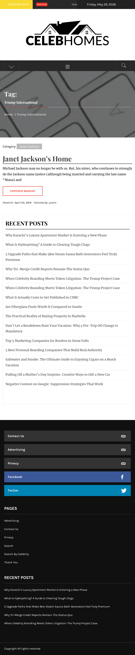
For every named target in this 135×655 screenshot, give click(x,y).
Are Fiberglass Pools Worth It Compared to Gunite (43, 307)
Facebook (15, 477)
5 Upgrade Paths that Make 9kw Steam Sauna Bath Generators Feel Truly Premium (57, 606)
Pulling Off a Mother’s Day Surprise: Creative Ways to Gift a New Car (57, 374)
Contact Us (16, 436)
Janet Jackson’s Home (37, 158)
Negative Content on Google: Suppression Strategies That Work (54, 384)
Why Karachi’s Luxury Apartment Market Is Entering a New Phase (56, 235)
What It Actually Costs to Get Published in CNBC (42, 297)
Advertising (16, 450)
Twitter (13, 490)
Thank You (11, 562)
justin (52, 202)
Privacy (13, 463)
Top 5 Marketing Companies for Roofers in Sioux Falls (47, 341)
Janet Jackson (29, 146)
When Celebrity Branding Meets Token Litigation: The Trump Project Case (62, 279)
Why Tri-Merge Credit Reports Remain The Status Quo (47, 269)
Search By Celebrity (16, 554)
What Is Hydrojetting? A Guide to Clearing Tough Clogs (47, 245)
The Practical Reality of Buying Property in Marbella (45, 316)
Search (8, 545)
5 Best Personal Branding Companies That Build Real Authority (53, 350)
